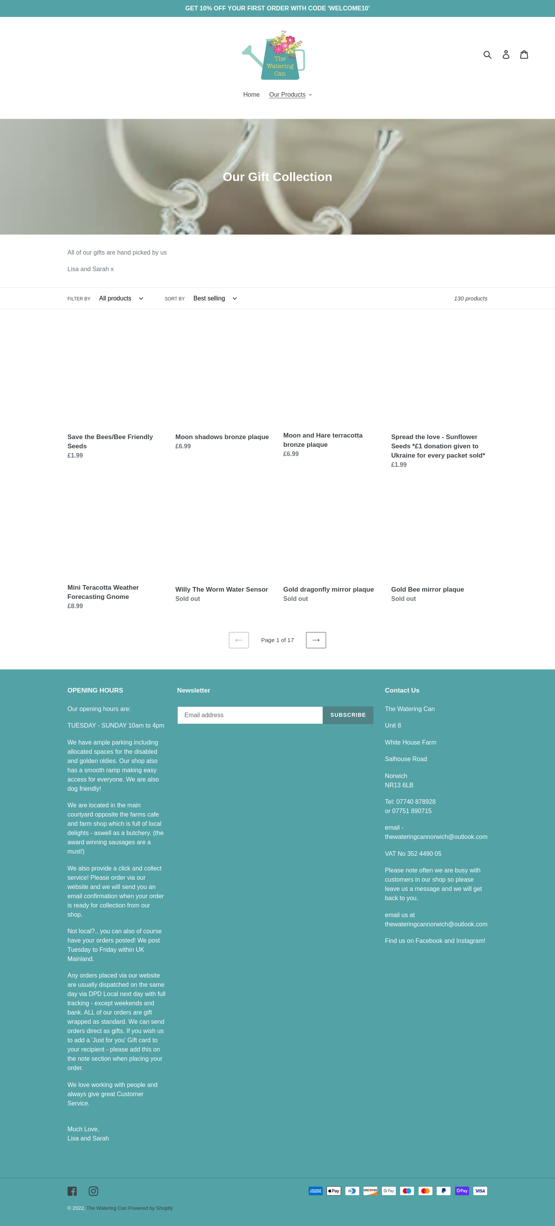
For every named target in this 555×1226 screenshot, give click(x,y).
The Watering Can (107, 1208)
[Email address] (250, 715)
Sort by (175, 299)
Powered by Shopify (150, 1208)
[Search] (496, 54)
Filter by (79, 299)
